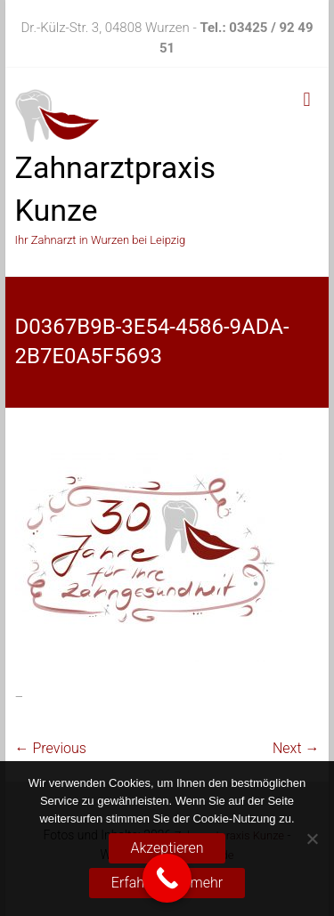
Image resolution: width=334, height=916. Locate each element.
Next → (296, 748)
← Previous (50, 748)
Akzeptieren (167, 847)
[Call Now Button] (167, 878)
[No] (312, 838)
